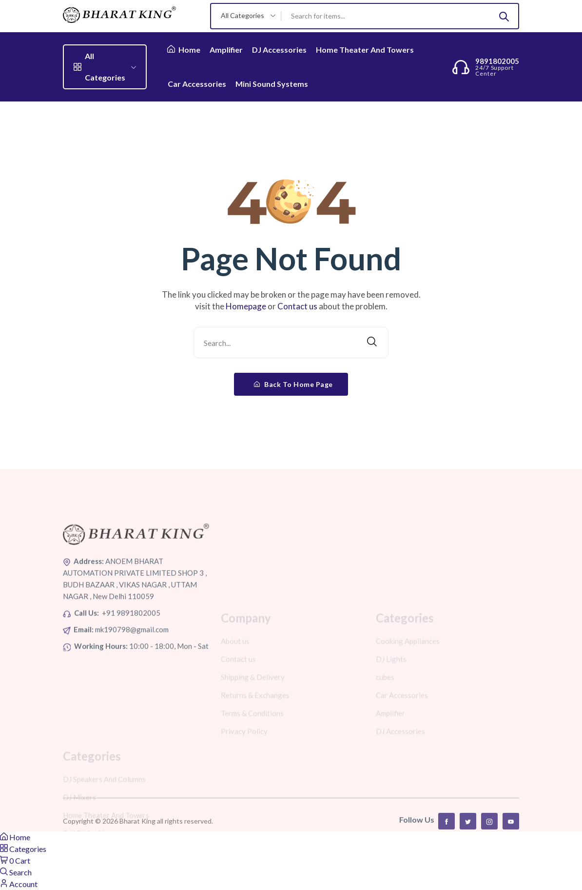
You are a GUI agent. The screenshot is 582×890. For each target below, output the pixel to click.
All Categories (105, 66)
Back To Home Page (293, 384)
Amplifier (226, 49)
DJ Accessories (279, 49)
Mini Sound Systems (271, 83)
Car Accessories (197, 83)
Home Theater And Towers (365, 49)
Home (183, 49)
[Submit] (504, 16)
